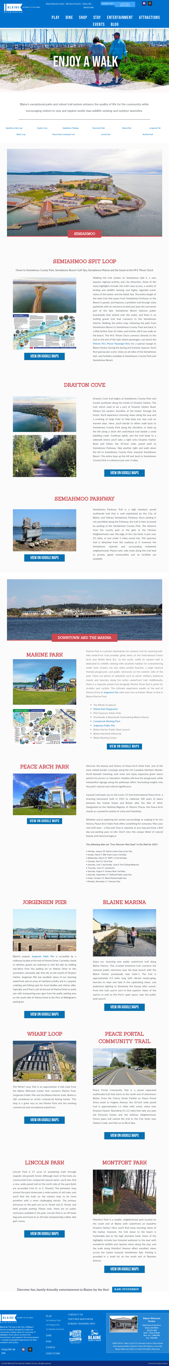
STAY (49, 1341)
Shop (83, 17)
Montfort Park (147, 134)
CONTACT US (76, 1314)
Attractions (149, 17)
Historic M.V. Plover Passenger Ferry (112, 343)
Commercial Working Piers (107, 721)
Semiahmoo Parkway (70, 128)
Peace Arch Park (98, 128)
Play (55, 17)
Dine (69, 17)
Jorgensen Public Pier (105, 725)
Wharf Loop (21, 134)
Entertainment (120, 17)
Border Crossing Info (82, 1323)
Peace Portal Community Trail (63, 134)
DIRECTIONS (53, 1353)
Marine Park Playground (106, 709)
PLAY (49, 1316)
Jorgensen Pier (155, 128)
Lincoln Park (105, 134)
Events (99, 24)
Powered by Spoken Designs (157, 1363)
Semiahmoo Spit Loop (14, 128)
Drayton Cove (42, 128)
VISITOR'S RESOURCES (81, 1318)
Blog (115, 24)
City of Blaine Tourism (29, 1363)
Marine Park (126, 128)
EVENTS (51, 1347)
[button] (84, 234)
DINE (49, 1335)
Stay (97, 17)
